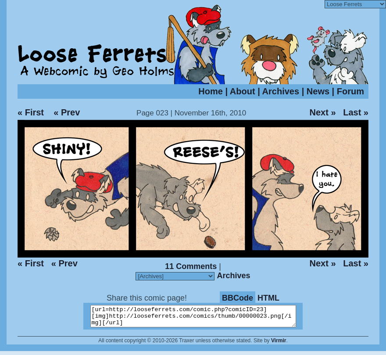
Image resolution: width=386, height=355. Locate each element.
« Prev (67, 112)
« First (31, 112)
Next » (322, 112)
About (242, 91)
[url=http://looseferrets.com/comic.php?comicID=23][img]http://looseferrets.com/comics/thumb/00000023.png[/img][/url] (198, 318)
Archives (281, 91)
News (318, 91)
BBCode (237, 298)
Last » (355, 112)
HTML (268, 298)
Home (210, 91)
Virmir (278, 344)
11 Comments (191, 266)
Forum (350, 91)
